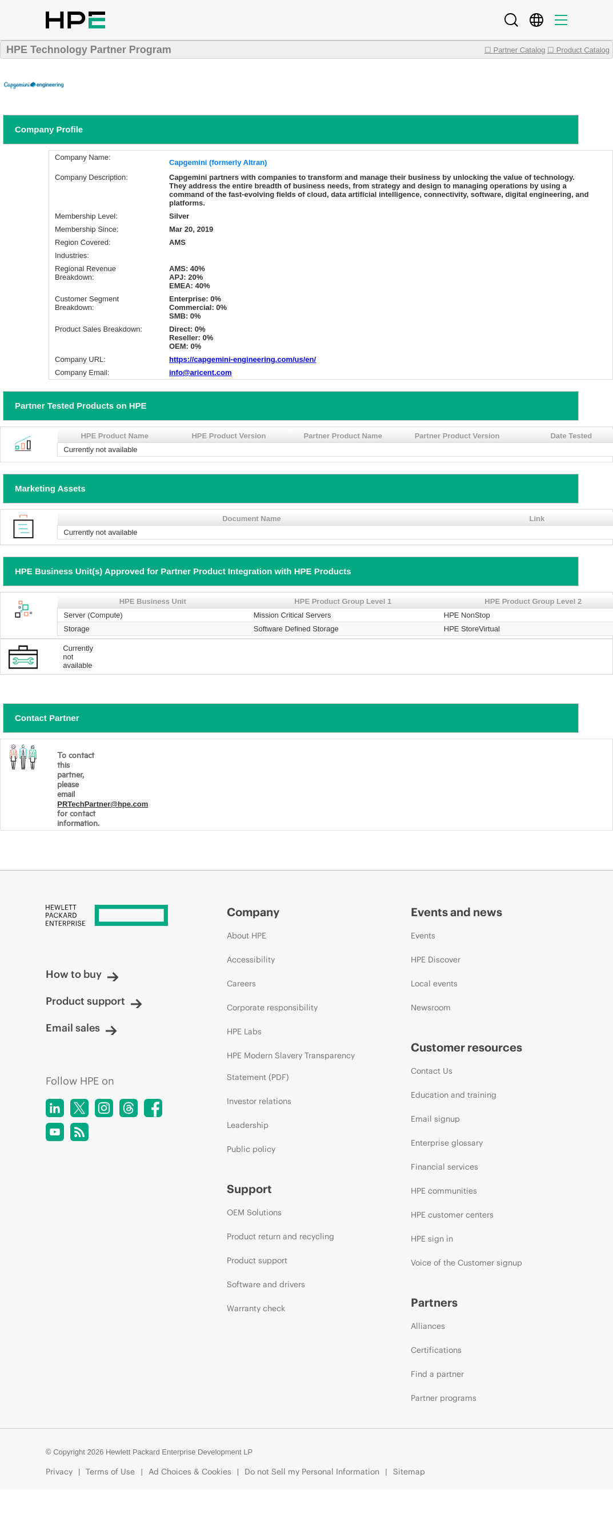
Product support (94, 1001)
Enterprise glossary (447, 1143)
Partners (434, 1302)
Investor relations (259, 1101)
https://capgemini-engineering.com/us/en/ (242, 359)
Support (249, 1189)
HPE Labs (244, 1031)
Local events (434, 983)
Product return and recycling (280, 1236)
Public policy (251, 1149)
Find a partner (437, 1374)
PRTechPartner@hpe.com (102, 804)
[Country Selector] (536, 20)
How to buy (82, 974)
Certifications (436, 1350)
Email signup (435, 1119)
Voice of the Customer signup (466, 1263)
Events (423, 935)
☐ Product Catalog (578, 50)
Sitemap (409, 1471)
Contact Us (431, 1071)
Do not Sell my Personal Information (312, 1471)
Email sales (81, 1027)
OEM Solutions (254, 1212)
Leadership (248, 1125)
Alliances (428, 1326)
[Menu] (561, 20)
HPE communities (444, 1191)
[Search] (511, 20)
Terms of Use (110, 1471)
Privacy (59, 1471)
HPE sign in (432, 1239)
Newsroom (431, 1007)
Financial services (444, 1167)
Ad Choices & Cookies (190, 1471)
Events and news (456, 912)
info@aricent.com (200, 372)
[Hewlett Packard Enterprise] (115, 916)
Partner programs (443, 1398)
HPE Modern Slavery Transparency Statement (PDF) (291, 1066)
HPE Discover (435, 959)
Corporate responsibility (272, 1007)
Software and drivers (266, 1284)
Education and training (453, 1095)
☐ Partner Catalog (515, 50)
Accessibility (251, 959)
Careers (241, 983)
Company (253, 912)
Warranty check (256, 1308)
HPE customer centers (452, 1215)
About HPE (246, 935)
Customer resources (466, 1047)
